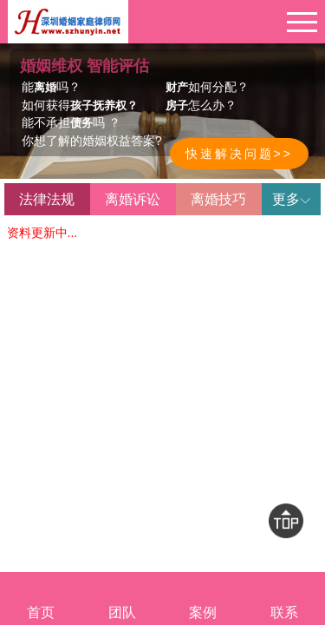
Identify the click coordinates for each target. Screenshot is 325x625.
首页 (40, 598)
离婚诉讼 (132, 199)
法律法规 (47, 199)
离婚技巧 (218, 199)
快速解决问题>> (239, 154)
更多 (291, 199)
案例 (203, 598)
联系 (284, 598)
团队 (122, 598)
